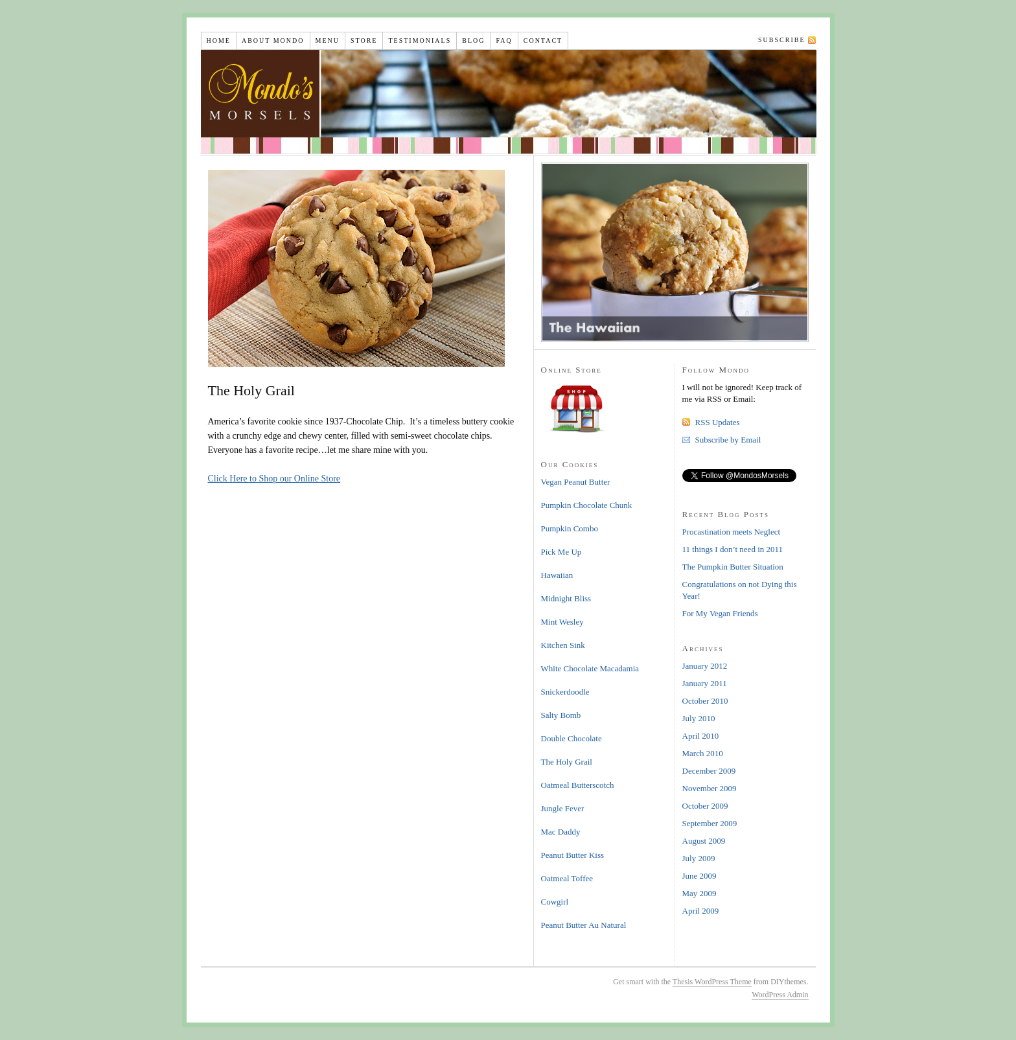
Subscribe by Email (728, 440)
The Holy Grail (566, 762)
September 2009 (709, 823)
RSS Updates (717, 422)
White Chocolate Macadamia (590, 668)
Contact (543, 40)
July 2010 (698, 718)
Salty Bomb (561, 715)
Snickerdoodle (565, 692)
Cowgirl (555, 902)
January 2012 (705, 666)
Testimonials (419, 40)
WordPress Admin (780, 994)
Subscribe (781, 39)
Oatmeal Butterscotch (577, 785)
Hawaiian (557, 575)
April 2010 (700, 736)
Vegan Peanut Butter (575, 482)
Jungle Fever (562, 808)
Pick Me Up (561, 552)
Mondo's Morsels (511, 102)
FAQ (504, 40)
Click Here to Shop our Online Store (274, 478)
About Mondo (273, 40)
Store (364, 40)
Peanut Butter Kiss (573, 855)
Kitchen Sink (563, 645)
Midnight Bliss (566, 598)
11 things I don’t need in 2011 (732, 549)
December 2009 (709, 771)
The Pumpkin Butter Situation (732, 567)
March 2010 (702, 753)
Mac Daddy (561, 832)
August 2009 (704, 841)
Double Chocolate (571, 738)
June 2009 (699, 876)
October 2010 (705, 701)
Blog (473, 40)
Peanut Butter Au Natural (584, 925)
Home (219, 40)
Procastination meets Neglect (731, 532)
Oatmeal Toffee (567, 878)
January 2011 (704, 683)
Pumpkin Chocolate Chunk (586, 505)
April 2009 (700, 911)
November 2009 (709, 788)
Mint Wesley (562, 622)
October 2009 (705, 806)
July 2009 (698, 858)
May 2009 (699, 893)
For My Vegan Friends (720, 613)
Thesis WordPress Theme (712, 981)
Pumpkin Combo (570, 528)
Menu (328, 40)
